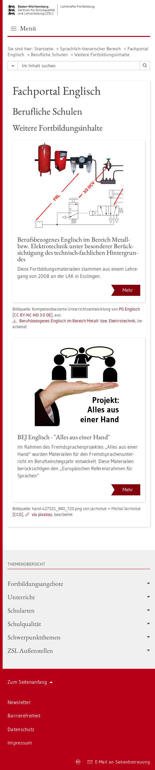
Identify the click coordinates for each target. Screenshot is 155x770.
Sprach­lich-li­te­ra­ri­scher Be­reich (90, 49)
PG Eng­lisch (129, 309)
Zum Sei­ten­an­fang (30, 682)
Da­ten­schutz (21, 729)
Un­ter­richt (79, 597)
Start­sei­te (43, 49)
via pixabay (42, 514)
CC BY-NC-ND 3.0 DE (32, 314)
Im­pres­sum (20, 743)
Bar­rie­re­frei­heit (24, 716)
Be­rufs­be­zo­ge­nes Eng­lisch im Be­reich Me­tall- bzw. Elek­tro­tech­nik (77, 320)
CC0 (18, 514)
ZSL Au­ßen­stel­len (79, 650)
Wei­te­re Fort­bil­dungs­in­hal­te (101, 54)
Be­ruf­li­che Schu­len (49, 54)
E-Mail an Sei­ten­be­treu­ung (118, 762)
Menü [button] (23, 28)
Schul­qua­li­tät (79, 623)
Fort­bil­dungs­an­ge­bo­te (79, 583)
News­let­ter (19, 702)
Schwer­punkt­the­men (79, 637)
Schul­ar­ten (79, 610)
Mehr (128, 290)
